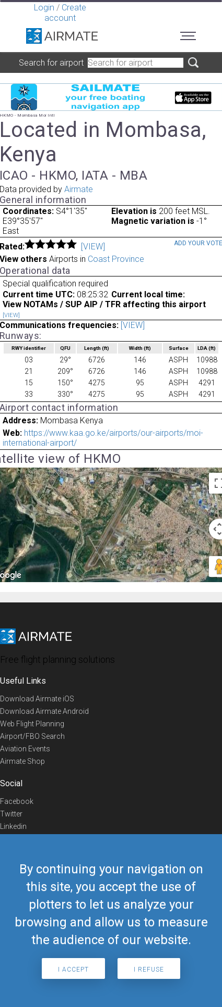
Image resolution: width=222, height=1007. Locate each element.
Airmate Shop (22, 761)
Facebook (16, 801)
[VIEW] (93, 246)
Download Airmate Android (44, 711)
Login (44, 7)
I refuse (149, 969)
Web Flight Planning (32, 724)
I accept (73, 969)
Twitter (11, 814)
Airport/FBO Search (32, 736)
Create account (65, 13)
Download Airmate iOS (37, 699)
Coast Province (116, 259)
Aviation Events (25, 749)
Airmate (78, 189)
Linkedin (13, 826)
